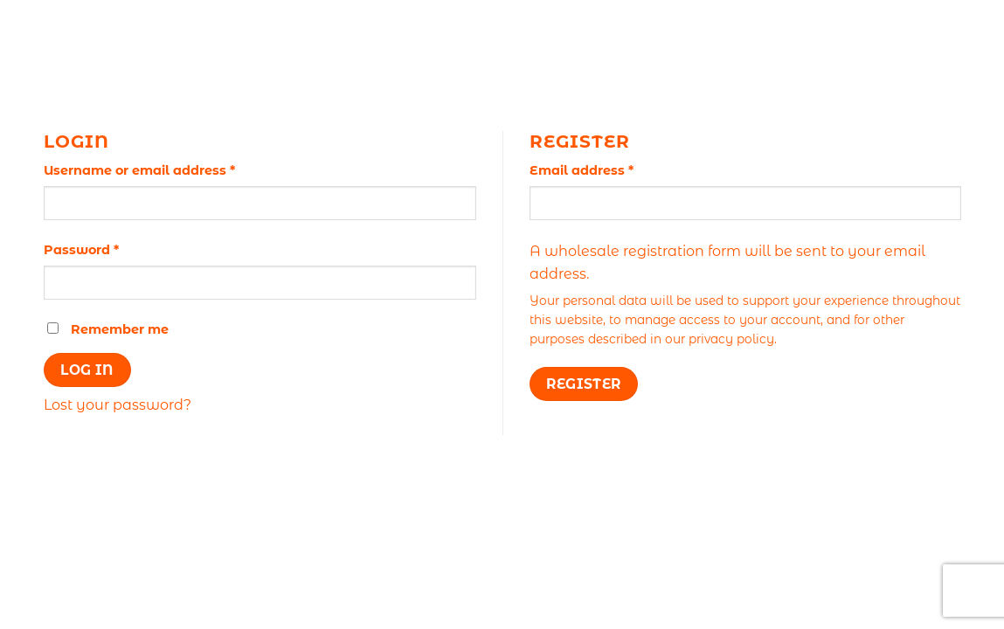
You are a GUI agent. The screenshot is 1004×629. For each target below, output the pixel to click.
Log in (87, 370)
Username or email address (169, 169)
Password (111, 249)
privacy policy (731, 339)
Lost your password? (117, 405)
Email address (611, 169)
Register (583, 384)
